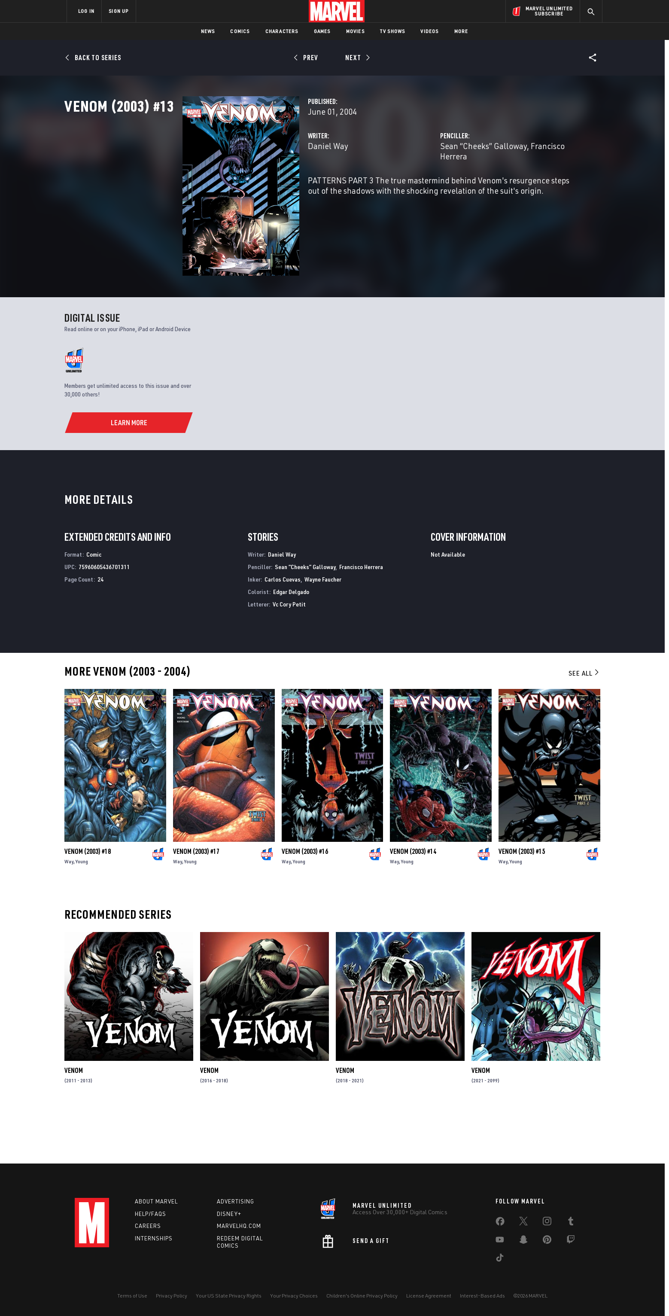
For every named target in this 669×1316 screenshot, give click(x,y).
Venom (73, 1122)
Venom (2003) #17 (196, 903)
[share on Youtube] (500, 1241)
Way (68, 913)
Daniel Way (245, 184)
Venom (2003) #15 (522, 903)
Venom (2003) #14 (413, 903)
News (208, 31)
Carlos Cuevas (283, 631)
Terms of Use (132, 1295)
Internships (154, 1238)
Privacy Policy (171, 1295)
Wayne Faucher (322, 631)
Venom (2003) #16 (305, 903)
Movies (355, 31)
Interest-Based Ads (482, 1295)
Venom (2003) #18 (87, 903)
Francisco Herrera (521, 184)
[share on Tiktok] (500, 1259)
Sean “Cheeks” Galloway (442, 184)
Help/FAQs (150, 1213)
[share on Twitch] (570, 1241)
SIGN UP (118, 11)
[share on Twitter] (523, 1223)
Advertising (235, 1201)
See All (584, 725)
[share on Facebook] (500, 1223)
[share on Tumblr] (570, 1223)
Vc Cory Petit (289, 655)
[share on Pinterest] (547, 1241)
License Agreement (428, 1295)
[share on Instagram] (547, 1223)
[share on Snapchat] (523, 1241)
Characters (281, 31)
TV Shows (392, 31)
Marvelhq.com (239, 1225)
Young (82, 913)
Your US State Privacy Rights (229, 1295)
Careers (148, 1225)
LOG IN (86, 11)
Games (322, 31)
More (461, 31)
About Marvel (156, 1201)
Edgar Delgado (291, 643)
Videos (429, 31)
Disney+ (229, 1213)
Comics (239, 31)
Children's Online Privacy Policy (362, 1295)
